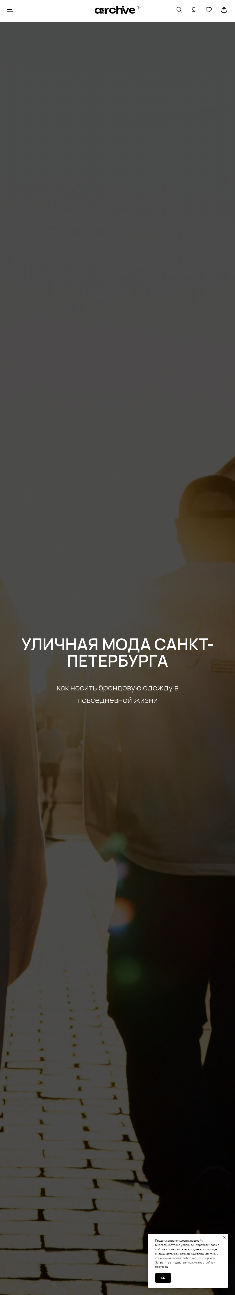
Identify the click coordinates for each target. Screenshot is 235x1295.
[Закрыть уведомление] (224, 1237)
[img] (117, 10)
